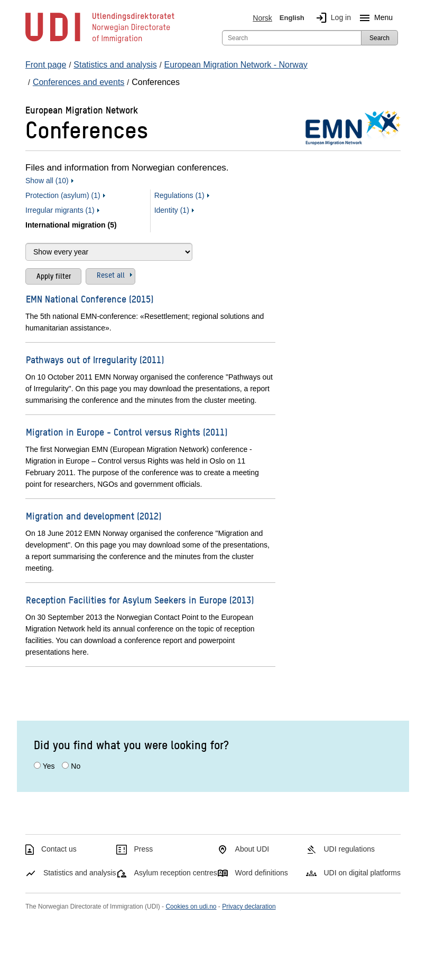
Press (143, 849)
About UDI (252, 849)
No (75, 766)
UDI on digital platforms (362, 872)
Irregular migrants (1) (60, 210)
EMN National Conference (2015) (89, 298)
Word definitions (261, 872)
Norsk (262, 18)
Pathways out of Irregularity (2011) (95, 359)
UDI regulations (349, 849)
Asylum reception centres (175, 872)
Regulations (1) (179, 195)
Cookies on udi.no (190, 906)
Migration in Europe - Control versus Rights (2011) (126, 432)
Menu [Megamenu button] (374, 18)
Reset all (111, 274)
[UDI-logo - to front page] (99, 42)
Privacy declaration (248, 906)
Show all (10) (47, 180)
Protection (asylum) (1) (62, 195)
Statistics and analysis (79, 872)
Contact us (59, 849)
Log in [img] (331, 18)
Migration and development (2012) (93, 515)
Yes (49, 766)
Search (379, 38)
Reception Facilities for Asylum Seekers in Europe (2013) (140, 599)
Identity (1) (171, 210)
